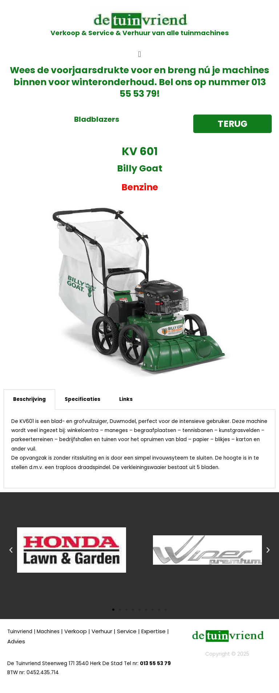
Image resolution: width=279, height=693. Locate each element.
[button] (139, 54)
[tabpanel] (139, 449)
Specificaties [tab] (82, 399)
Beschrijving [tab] (29, 399)
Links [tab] (126, 399)
